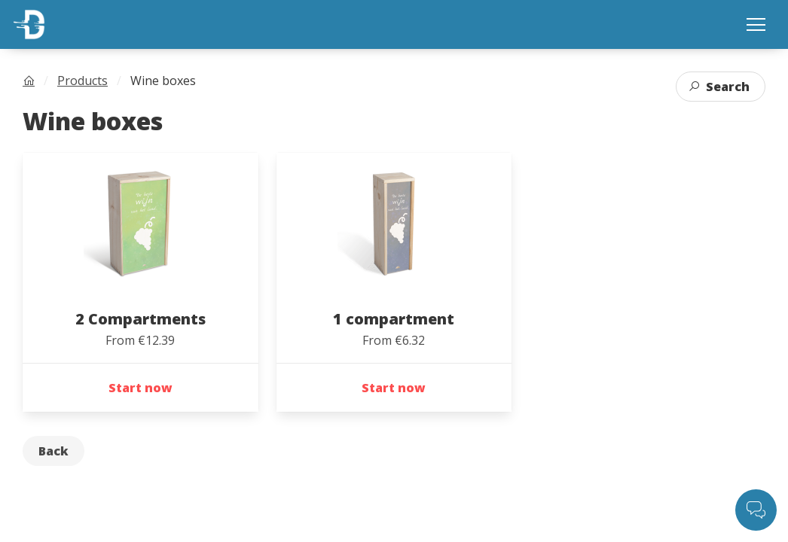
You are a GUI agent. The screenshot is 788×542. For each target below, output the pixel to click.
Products (82, 80)
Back (53, 451)
